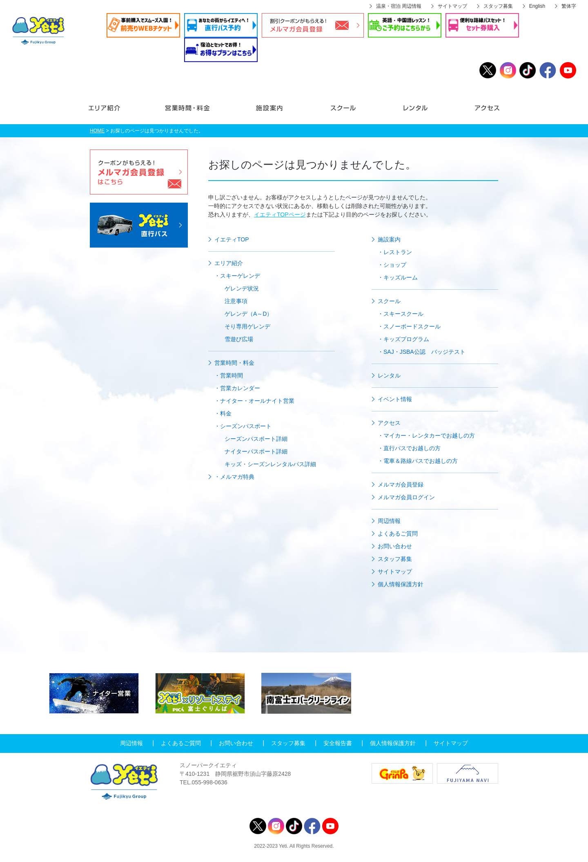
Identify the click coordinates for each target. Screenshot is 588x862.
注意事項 (236, 301)
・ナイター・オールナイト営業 (254, 401)
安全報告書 (337, 743)
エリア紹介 (115, 112)
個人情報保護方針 (400, 584)
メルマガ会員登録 (400, 484)
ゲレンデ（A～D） (248, 313)
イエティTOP (231, 239)
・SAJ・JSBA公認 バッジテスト (422, 351)
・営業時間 (228, 375)
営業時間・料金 (187, 112)
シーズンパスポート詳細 (256, 438)
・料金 (223, 413)
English (537, 6)
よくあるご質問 (398, 533)
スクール (343, 112)
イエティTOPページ (280, 214)
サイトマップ (452, 6)
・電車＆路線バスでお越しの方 (418, 461)
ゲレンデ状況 (242, 288)
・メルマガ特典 (234, 476)
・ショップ (392, 264)
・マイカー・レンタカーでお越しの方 (426, 435)
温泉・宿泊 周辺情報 (398, 6)
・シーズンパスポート (243, 426)
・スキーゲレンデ (237, 275)
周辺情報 (389, 521)
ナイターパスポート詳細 (256, 451)
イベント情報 (395, 399)
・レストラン (395, 252)
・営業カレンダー (237, 388)
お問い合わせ (395, 546)
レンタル (415, 112)
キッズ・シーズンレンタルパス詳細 (270, 464)
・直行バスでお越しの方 (409, 448)
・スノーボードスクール (409, 326)
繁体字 (568, 6)
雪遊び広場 (239, 339)
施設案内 (269, 112)
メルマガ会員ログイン (406, 497)
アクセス (475, 112)
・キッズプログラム (403, 339)
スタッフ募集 (498, 6)
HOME (97, 131)
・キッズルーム (398, 277)
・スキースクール (400, 313)
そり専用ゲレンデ (247, 326)
